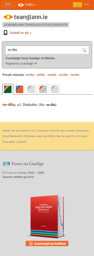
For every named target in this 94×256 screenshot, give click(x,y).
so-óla (50, 105)
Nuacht (22, 141)
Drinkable (30, 105)
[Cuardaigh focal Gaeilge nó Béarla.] (44, 50)
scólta (30, 75)
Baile (8, 4)
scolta (63, 75)
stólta (41, 75)
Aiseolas (82, 130)
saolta (52, 75)
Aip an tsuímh (65, 136)
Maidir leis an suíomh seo (19, 130)
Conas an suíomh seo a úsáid (56, 130)
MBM (30, 176)
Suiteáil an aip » (17, 33)
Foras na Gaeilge (16, 172)
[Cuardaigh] (85, 50)
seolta (74, 75)
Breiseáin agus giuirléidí (39, 136)
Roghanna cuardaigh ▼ (21, 63)
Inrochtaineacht (12, 136)
